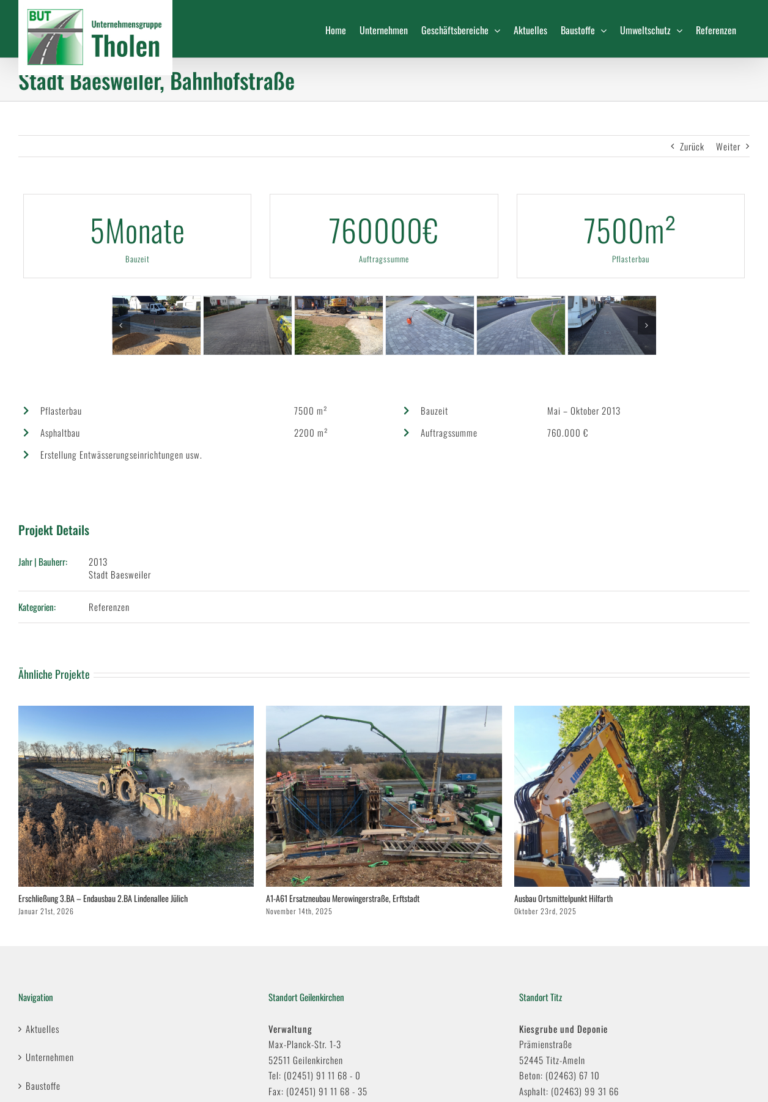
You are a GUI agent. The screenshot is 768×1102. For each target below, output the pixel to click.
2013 (98, 561)
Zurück (692, 146)
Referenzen (109, 606)
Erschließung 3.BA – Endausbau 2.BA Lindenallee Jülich (103, 898)
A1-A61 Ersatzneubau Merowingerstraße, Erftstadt (342, 898)
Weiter (728, 146)
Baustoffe (43, 1085)
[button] (121, 325)
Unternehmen (50, 1056)
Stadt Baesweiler (120, 574)
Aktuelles (42, 1028)
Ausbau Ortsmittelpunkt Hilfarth (563, 898)
